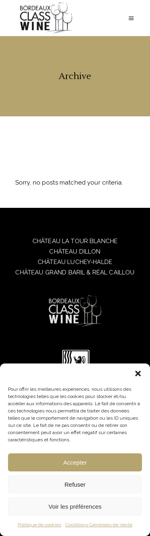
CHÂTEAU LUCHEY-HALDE (75, 262)
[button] (138, 374)
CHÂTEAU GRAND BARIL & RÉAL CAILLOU (74, 272)
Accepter (75, 462)
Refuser (75, 484)
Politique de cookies (39, 525)
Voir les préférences (75, 506)
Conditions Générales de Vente (98, 525)
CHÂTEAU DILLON (74, 251)
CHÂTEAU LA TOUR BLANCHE (75, 241)
